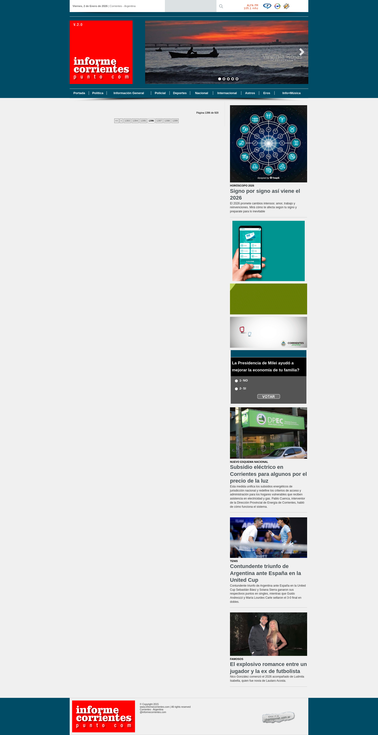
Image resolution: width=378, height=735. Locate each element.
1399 (175, 120)
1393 (127, 120)
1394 (135, 120)
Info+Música (291, 93)
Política (97, 93)
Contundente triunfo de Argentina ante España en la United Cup (265, 573)
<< (116, 120)
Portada (79, 93)
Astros (250, 93)
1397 (159, 120)
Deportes (180, 93)
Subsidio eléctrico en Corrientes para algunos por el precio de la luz (268, 474)
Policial (160, 93)
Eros (266, 93)
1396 (151, 120)
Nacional (201, 93)
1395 (143, 120)
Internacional (227, 93)
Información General (129, 93)
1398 (167, 120)
